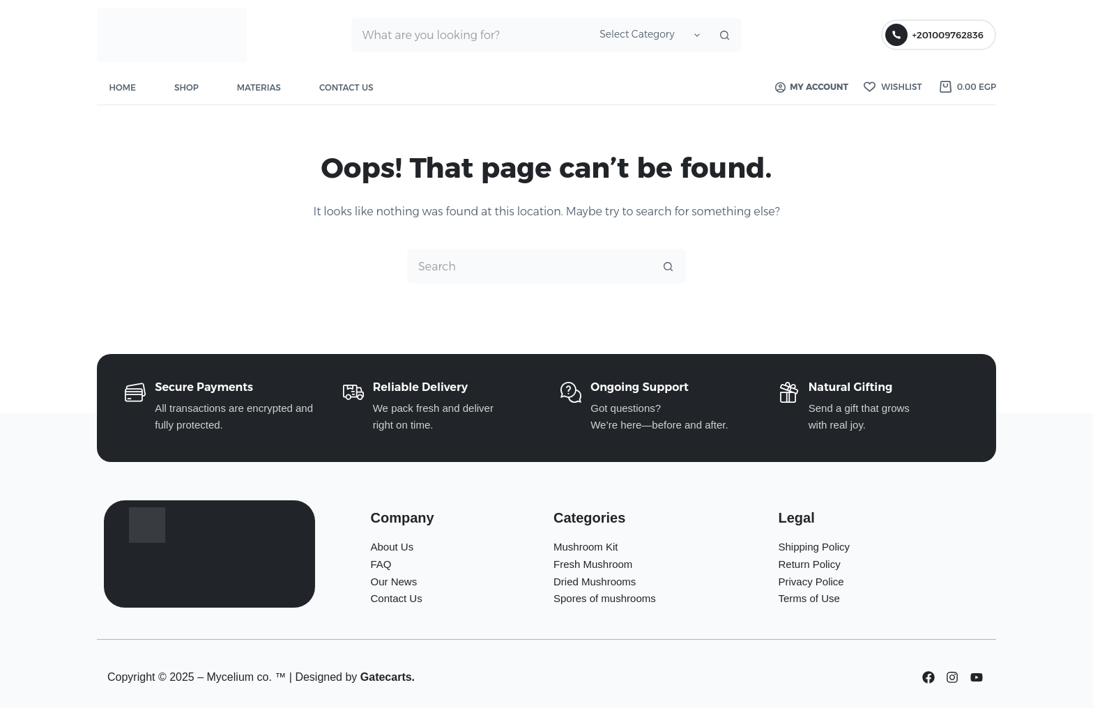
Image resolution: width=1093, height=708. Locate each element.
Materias (259, 87)
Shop (186, 87)
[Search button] (724, 34)
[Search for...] (470, 34)
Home (122, 87)
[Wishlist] (893, 87)
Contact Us (346, 87)
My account (811, 87)
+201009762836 (934, 35)
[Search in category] (647, 34)
